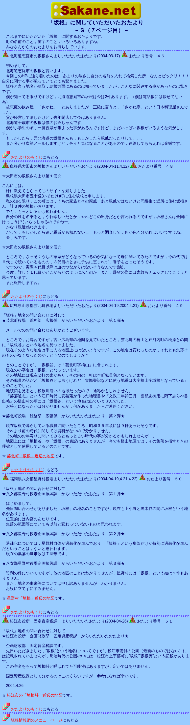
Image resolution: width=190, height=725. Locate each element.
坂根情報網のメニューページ (36, 720)
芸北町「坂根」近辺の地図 (30, 456)
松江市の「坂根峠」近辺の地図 (34, 695)
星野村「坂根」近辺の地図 (30, 598)
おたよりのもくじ (27, 157)
